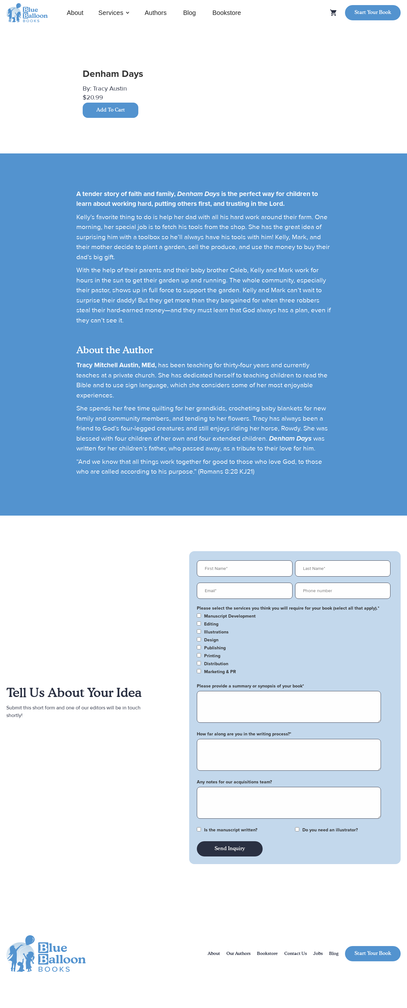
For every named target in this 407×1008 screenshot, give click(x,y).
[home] (27, 13)
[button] (114, 12)
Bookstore (226, 12)
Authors (156, 12)
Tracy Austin (110, 88)
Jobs (318, 953)
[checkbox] (293, 616)
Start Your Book (373, 12)
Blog (189, 12)
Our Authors (238, 953)
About (75, 12)
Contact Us (295, 953)
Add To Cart (110, 110)
